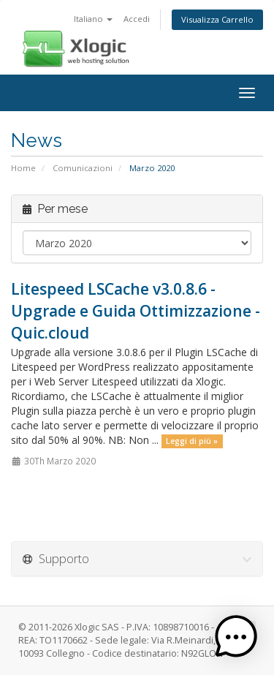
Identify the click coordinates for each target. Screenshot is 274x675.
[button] (236, 637)
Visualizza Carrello (217, 19)
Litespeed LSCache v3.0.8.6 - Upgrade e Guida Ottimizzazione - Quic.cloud (135, 311)
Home (23, 167)
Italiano (93, 18)
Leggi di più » (192, 441)
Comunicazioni (83, 167)
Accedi (136, 18)
